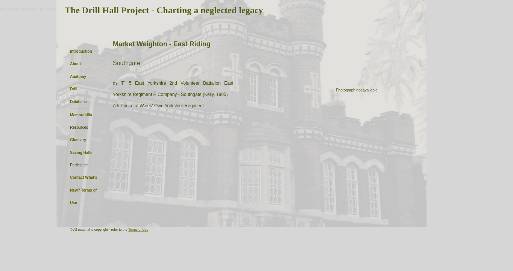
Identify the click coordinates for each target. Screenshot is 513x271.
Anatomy (78, 77)
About (75, 64)
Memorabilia (81, 115)
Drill (73, 89)
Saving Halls (81, 153)
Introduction (81, 51)
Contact (77, 177)
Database (78, 102)
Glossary (78, 140)
